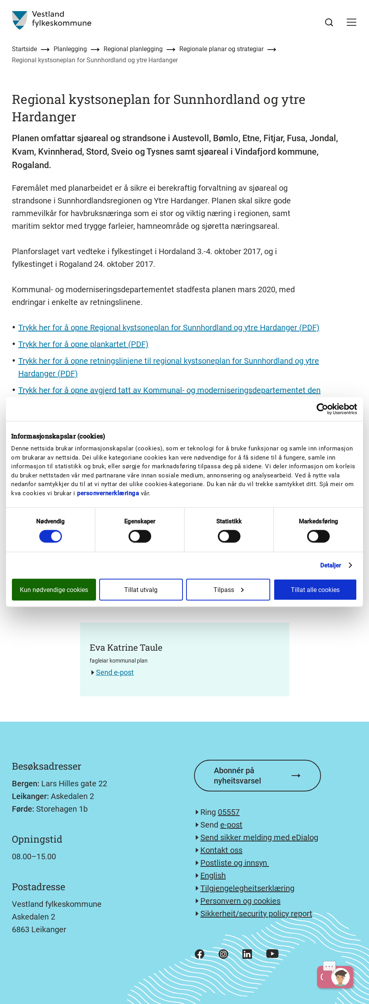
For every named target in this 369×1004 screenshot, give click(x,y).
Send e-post (115, 672)
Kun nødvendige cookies (54, 590)
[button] (351, 22)
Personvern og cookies (240, 901)
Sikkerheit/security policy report (256, 913)
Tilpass (228, 590)
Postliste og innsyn (234, 863)
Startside (24, 49)
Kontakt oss (221, 850)
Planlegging (70, 49)
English (213, 875)
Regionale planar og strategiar (221, 49)
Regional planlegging (133, 49)
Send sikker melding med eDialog (259, 837)
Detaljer (330, 565)
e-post (231, 825)
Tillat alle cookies (315, 590)
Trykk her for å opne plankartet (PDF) (83, 344)
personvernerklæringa (108, 492)
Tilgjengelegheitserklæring (247, 888)
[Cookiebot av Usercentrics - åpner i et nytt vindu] (322, 409)
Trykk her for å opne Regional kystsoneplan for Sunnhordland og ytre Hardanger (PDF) (168, 327)
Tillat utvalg (141, 590)
